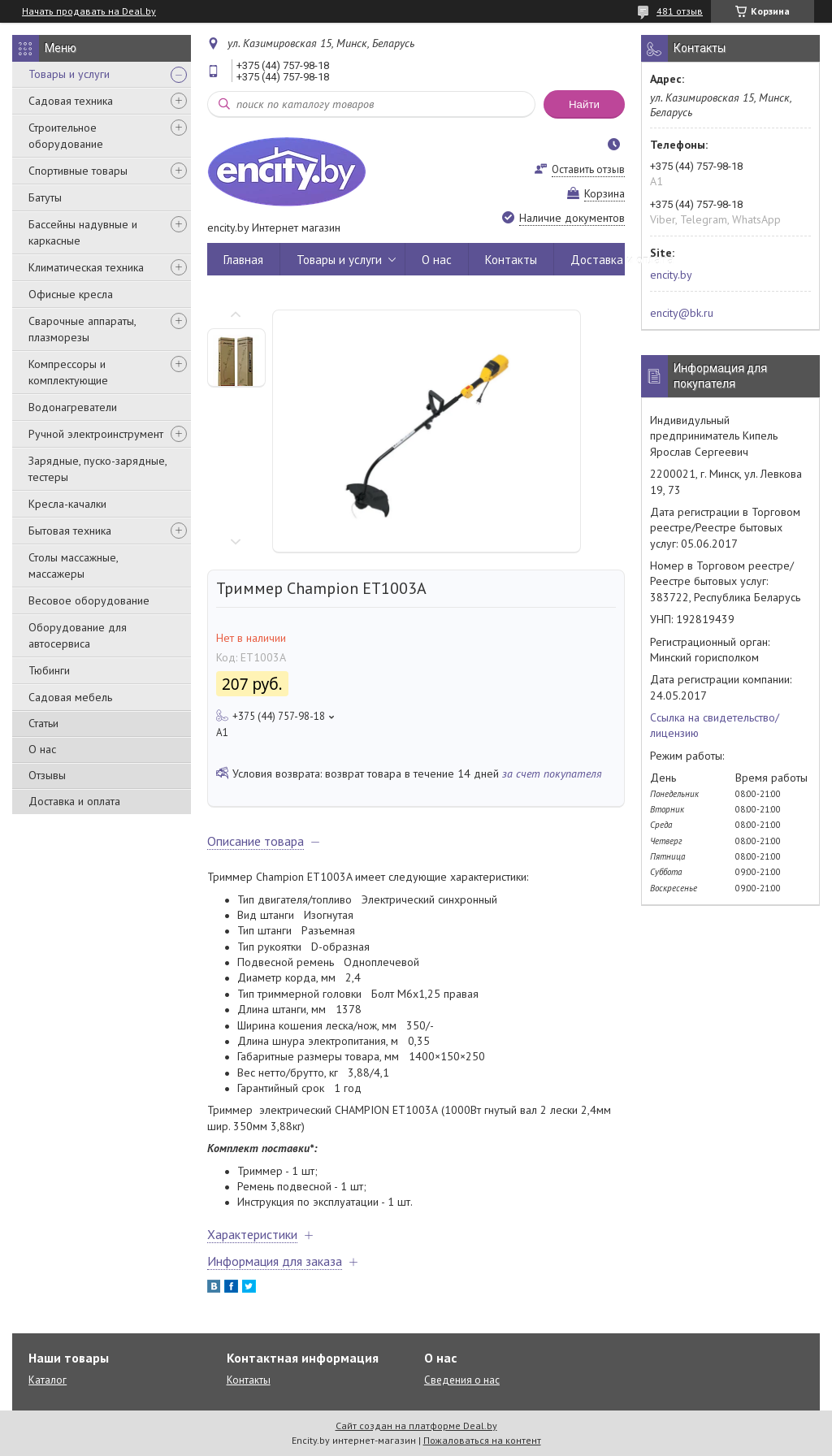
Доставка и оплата (74, 801)
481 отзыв (679, 11)
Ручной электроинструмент (95, 434)
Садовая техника (70, 100)
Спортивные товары (78, 170)
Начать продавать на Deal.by (89, 11)
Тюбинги (49, 670)
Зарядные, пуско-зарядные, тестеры (97, 468)
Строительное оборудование (65, 135)
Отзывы (47, 775)
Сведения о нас (462, 1380)
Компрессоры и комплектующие (68, 372)
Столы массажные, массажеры (73, 565)
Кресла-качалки (67, 503)
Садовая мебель (70, 697)
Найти (584, 104)
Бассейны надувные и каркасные (82, 232)
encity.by (671, 274)
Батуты (45, 197)
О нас (42, 749)
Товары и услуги (69, 74)
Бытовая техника (69, 530)
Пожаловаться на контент (482, 1440)
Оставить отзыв (588, 169)
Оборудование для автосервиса (77, 635)
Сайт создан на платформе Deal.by (416, 1425)
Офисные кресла (70, 294)
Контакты (511, 260)
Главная (243, 260)
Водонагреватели (72, 407)
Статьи (43, 723)
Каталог (47, 1380)
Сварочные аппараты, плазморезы (82, 329)
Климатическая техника (86, 267)
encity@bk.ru (681, 313)
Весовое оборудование (89, 600)
